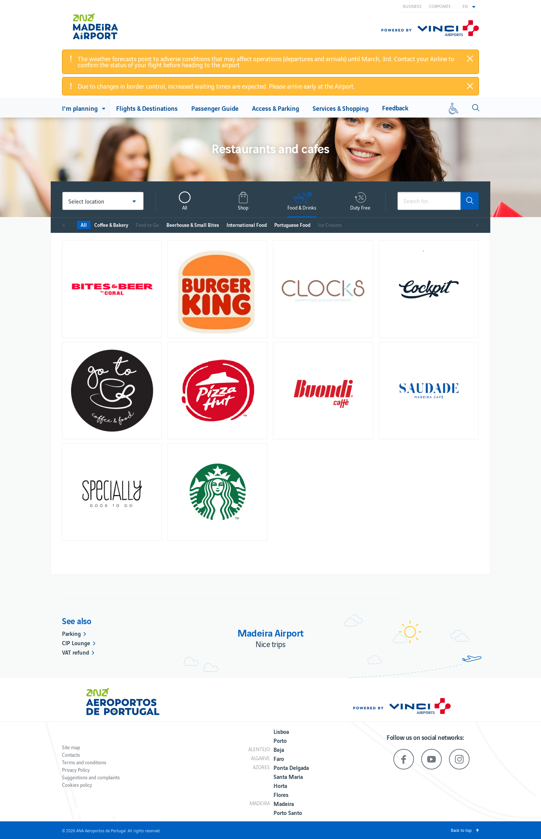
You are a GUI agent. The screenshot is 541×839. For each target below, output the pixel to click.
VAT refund (75, 652)
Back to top (461, 830)
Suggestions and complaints (91, 777)
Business (412, 6)
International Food (247, 224)
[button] (468, 6)
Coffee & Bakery (111, 224)
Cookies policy (77, 784)
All (84, 224)
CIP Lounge (76, 643)
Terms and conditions (84, 762)
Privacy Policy (76, 769)
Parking (71, 633)
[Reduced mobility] (453, 108)
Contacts (71, 754)
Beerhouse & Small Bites (192, 224)
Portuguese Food (292, 224)
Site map (71, 747)
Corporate (440, 6)
